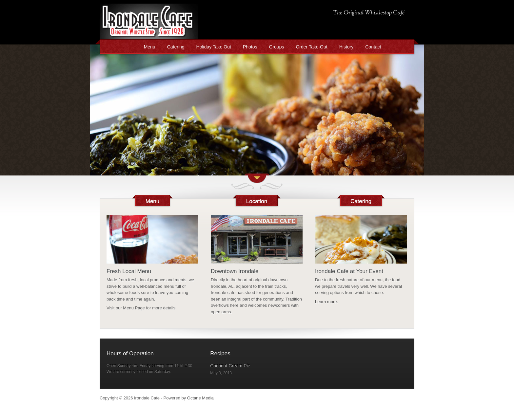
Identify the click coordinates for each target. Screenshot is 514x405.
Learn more (326, 301)
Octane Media (200, 398)
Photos (250, 46)
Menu (149, 46)
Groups (276, 46)
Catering (176, 46)
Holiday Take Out (213, 46)
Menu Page (134, 307)
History (346, 46)
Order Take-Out (311, 46)
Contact (373, 46)
